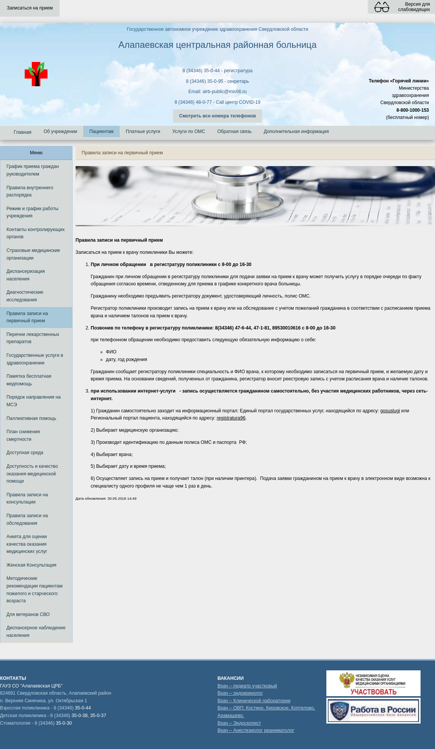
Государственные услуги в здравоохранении (34, 359)
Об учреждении (61, 131)
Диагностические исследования (24, 296)
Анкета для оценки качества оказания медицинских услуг (26, 544)
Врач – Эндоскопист (239, 723)
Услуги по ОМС (189, 131)
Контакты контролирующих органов (35, 233)
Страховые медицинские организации (33, 254)
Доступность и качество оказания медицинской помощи (32, 474)
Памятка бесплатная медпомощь (28, 380)
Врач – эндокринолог (240, 693)
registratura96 (231, 418)
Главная (23, 132)
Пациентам (101, 131)
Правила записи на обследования (27, 519)
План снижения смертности (23, 435)
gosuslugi (390, 410)
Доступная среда (24, 452)
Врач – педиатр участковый (247, 686)
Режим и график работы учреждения (32, 212)
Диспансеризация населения (25, 275)
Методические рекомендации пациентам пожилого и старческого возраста (34, 589)
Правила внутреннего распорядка (29, 191)
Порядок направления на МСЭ (33, 400)
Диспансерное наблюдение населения (36, 631)
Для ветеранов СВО (28, 614)
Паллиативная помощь (31, 418)
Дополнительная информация (296, 131)
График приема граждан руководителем (32, 170)
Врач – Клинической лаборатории (253, 700)
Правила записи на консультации (27, 498)
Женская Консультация (31, 565)
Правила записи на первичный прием (27, 317)
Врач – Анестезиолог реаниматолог (255, 730)
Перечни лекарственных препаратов (32, 338)
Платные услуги (143, 131)
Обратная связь (234, 131)
